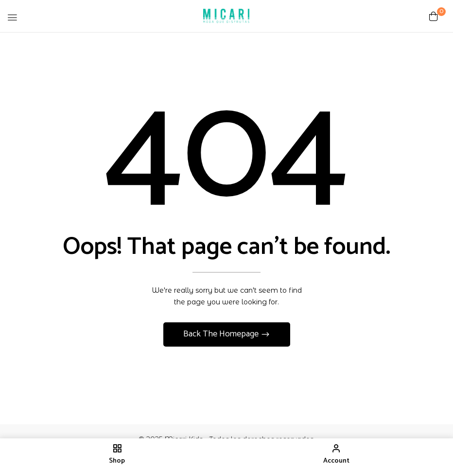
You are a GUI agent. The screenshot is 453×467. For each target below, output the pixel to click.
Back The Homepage (222, 334)
